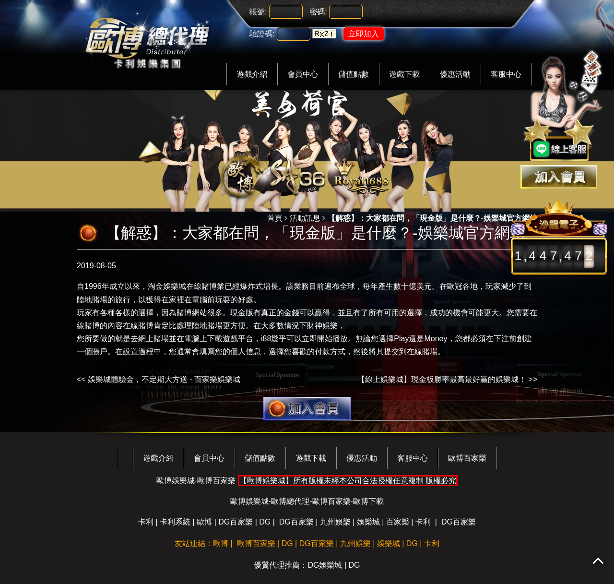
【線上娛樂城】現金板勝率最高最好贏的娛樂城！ (441, 379)
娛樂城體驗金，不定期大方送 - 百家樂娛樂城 (164, 379)
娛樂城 (368, 522)
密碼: (318, 12)
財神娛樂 (322, 326)
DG (265, 522)
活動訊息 (305, 218)
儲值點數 (353, 74)
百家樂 (397, 522)
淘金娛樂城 (167, 286)
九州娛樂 (335, 522)
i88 (266, 338)
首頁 (275, 218)
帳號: (258, 12)
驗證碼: (261, 34)
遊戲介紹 (251, 74)
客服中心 (506, 74)
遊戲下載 (404, 74)
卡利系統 (175, 522)
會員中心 (302, 74)
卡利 (146, 522)
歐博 (204, 522)
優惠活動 (455, 74)
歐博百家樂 (467, 458)
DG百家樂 (235, 522)
